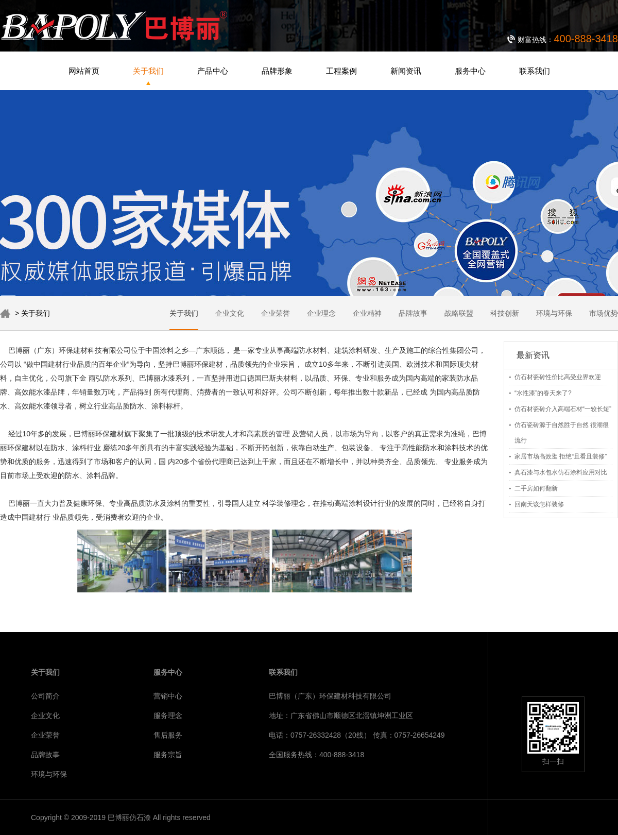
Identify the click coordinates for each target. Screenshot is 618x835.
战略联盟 (458, 313)
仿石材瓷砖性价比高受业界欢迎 (557, 377)
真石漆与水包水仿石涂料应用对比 (560, 472)
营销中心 (167, 696)
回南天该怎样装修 (539, 504)
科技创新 (504, 313)
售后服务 (167, 735)
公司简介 (45, 696)
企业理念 (321, 313)
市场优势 (603, 313)
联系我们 (534, 70)
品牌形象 (277, 70)
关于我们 (148, 70)
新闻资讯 (405, 70)
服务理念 (167, 715)
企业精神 (367, 313)
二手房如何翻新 (536, 488)
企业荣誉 (275, 313)
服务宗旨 (167, 755)
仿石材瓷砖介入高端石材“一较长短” (562, 409)
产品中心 (212, 70)
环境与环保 (554, 313)
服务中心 (470, 70)
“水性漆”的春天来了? (543, 393)
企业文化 (229, 313)
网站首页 (83, 70)
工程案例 (341, 70)
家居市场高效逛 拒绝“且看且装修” (560, 456)
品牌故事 (413, 313)
